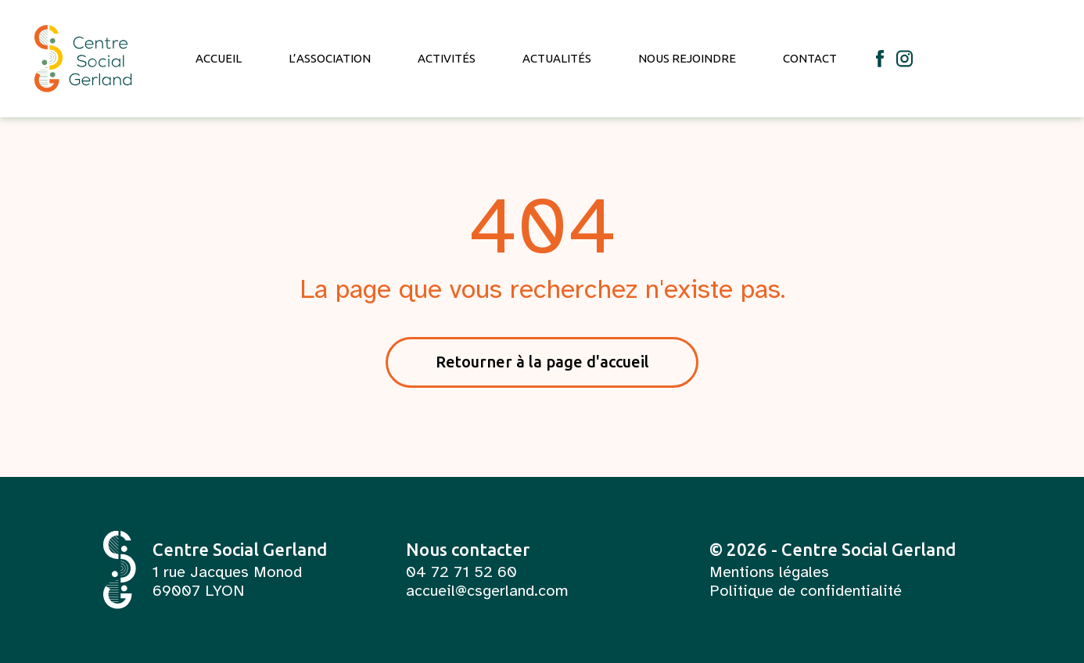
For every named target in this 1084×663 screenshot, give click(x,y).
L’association (330, 58)
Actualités (556, 58)
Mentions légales (769, 572)
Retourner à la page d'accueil (542, 362)
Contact (810, 58)
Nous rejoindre (687, 58)
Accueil (219, 58)
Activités (447, 58)
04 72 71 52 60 (461, 572)
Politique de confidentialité (805, 591)
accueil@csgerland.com (487, 591)
